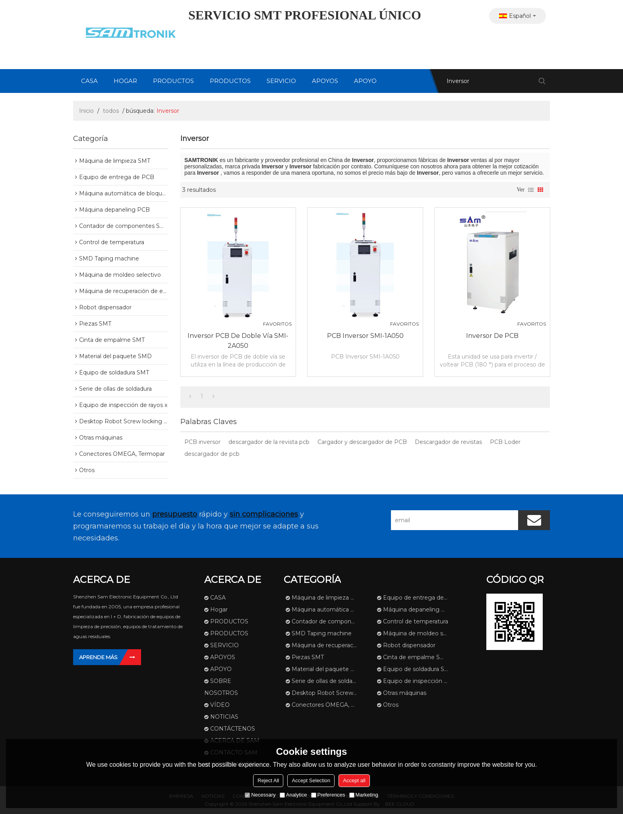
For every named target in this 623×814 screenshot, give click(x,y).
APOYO (365, 81)
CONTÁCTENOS (232, 728)
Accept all (354, 780)
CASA (89, 81)
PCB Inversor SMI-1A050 (365, 335)
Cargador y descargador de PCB (362, 442)
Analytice (293, 795)
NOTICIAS (224, 716)
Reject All (268, 780)
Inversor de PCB (492, 335)
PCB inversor (202, 442)
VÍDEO (220, 704)
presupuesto (174, 514)
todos (111, 110)
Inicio (86, 110)
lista (531, 190)
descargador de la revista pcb (269, 442)
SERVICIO (281, 81)
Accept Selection (311, 780)
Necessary (260, 795)
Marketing (363, 795)
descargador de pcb (212, 453)
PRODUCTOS (173, 81)
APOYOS (325, 81)
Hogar (125, 81)
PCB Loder (505, 442)
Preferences (328, 795)
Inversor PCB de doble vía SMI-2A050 (238, 340)
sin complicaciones (264, 514)
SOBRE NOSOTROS (221, 686)
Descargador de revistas (448, 442)
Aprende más (98, 657)
